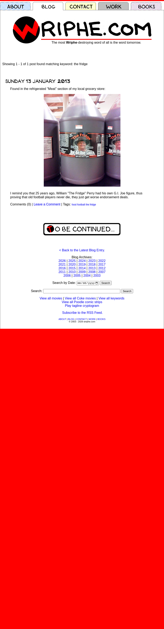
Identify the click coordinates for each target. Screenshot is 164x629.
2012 (102, 268)
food (74, 204)
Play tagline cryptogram (82, 306)
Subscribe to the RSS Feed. (82, 313)
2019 (82, 264)
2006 (67, 275)
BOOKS (102, 319)
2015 (72, 268)
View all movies (51, 298)
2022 (102, 261)
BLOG (71, 319)
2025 (72, 261)
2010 (72, 272)
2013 (92, 268)
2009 (82, 272)
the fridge (91, 204)
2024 (82, 261)
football (81, 204)
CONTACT (81, 319)
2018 (92, 264)
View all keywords (111, 298)
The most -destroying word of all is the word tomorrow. (96, 42)
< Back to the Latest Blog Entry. (82, 250)
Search (105, 283)
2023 (92, 261)
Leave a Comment (47, 204)
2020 (72, 264)
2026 (62, 261)
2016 (62, 268)
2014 (82, 268)
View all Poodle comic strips (82, 302)
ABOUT (62, 319)
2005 (77, 275)
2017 (102, 264)
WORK (92, 319)
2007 (102, 272)
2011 (62, 272)
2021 (62, 264)
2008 (92, 272)
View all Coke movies (80, 298)
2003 (97, 275)
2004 (87, 275)
